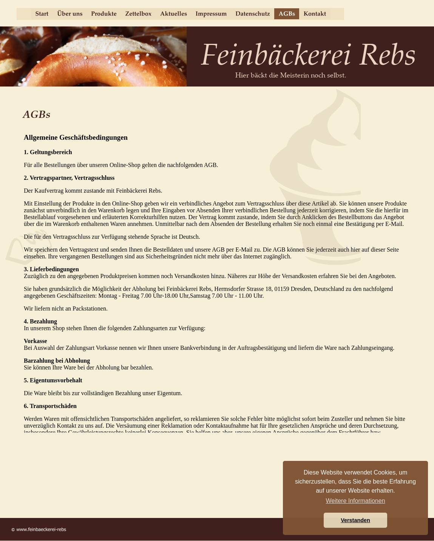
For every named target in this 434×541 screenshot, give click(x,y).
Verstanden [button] (355, 520)
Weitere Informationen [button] (355, 501)
